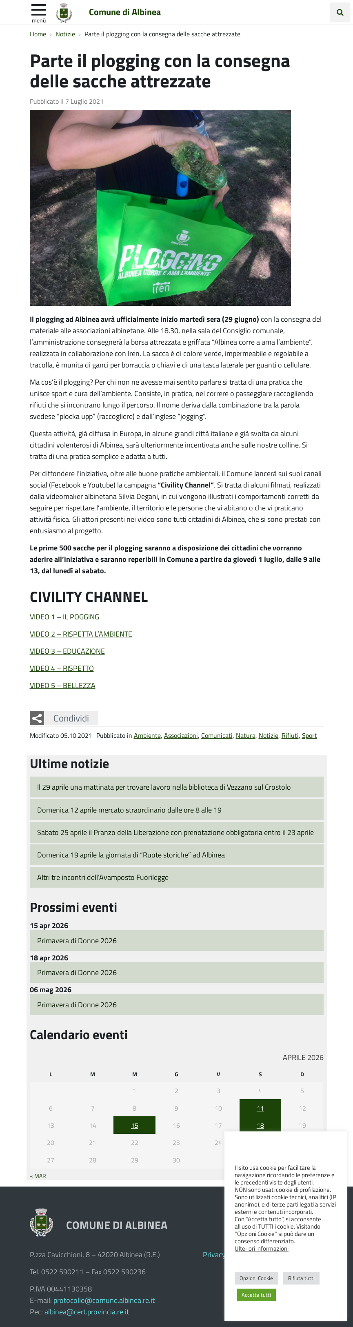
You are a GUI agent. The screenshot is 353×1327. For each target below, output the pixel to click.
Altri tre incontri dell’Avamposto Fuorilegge (103, 877)
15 (134, 1125)
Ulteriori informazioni (262, 1248)
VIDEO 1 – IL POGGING (64, 616)
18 (260, 1125)
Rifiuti (290, 735)
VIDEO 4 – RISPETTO (62, 668)
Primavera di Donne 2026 (77, 940)
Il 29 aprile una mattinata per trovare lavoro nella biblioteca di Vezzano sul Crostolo (164, 787)
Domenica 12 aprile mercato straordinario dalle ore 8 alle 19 (129, 810)
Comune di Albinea (125, 11)
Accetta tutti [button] (256, 1294)
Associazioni (181, 735)
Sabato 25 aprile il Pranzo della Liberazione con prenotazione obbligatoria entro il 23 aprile (175, 832)
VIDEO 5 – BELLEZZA (62, 685)
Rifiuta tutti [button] (301, 1278)
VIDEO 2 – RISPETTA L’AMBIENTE (81, 634)
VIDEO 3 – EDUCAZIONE (67, 651)
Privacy (214, 1254)
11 (260, 1108)
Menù (39, 20)
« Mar (38, 1175)
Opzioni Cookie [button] (256, 1278)
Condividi (71, 717)
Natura (245, 735)
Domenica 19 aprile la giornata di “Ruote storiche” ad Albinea (131, 854)
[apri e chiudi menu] (39, 9)
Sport (309, 735)
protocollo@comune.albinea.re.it (104, 1300)
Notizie (268, 735)
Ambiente (147, 735)
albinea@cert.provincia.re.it (86, 1311)
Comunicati (217, 735)
